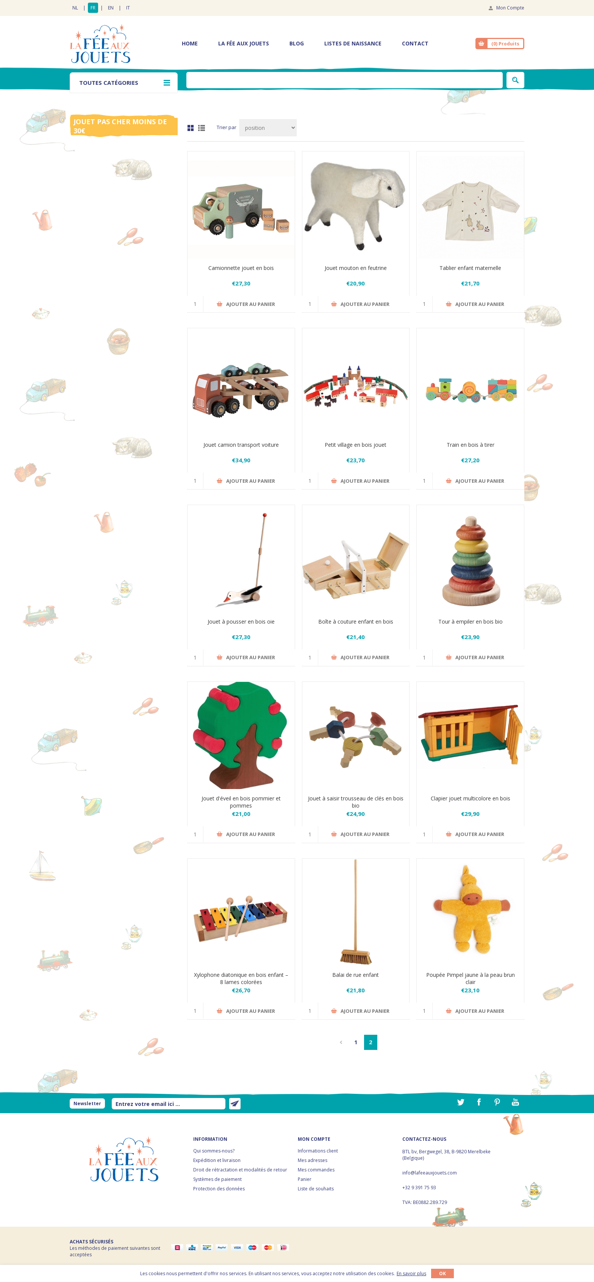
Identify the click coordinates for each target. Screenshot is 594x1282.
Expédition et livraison (217, 1160)
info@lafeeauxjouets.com (429, 1173)
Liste (201, 128)
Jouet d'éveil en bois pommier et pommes (241, 802)
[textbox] (344, 80)
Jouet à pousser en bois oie (241, 621)
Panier (304, 1179)
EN (111, 8)
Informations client (318, 1151)
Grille (190, 128)
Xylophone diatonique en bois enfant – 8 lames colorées (241, 978)
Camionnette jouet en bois (241, 267)
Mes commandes (316, 1170)
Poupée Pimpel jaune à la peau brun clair (470, 978)
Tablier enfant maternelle (470, 267)
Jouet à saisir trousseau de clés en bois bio (355, 802)
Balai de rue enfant (355, 974)
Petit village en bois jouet (355, 444)
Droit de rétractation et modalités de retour (240, 1170)
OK (442, 1273)
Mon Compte (510, 8)
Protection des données (219, 1188)
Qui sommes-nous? (213, 1151)
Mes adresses (312, 1160)
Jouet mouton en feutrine (356, 267)
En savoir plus (411, 1273)
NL (75, 8)
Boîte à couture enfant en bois (355, 621)
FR (93, 8)
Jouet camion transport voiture (241, 444)
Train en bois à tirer (470, 444)
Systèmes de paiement (217, 1179)
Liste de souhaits (316, 1188)
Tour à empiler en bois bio (470, 621)
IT (128, 8)
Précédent (341, 1042)
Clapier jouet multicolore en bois (470, 798)
